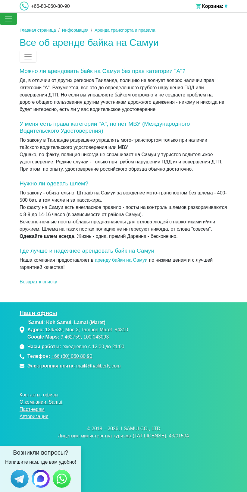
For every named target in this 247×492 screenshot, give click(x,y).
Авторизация (34, 416)
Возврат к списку (38, 281)
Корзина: (213, 6)
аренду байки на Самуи (121, 260)
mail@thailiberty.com (98, 365)
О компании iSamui (41, 402)
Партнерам (32, 409)
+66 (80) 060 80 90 (72, 356)
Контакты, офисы (39, 394)
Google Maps (42, 336)
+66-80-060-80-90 (50, 6)
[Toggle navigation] (8, 19)
